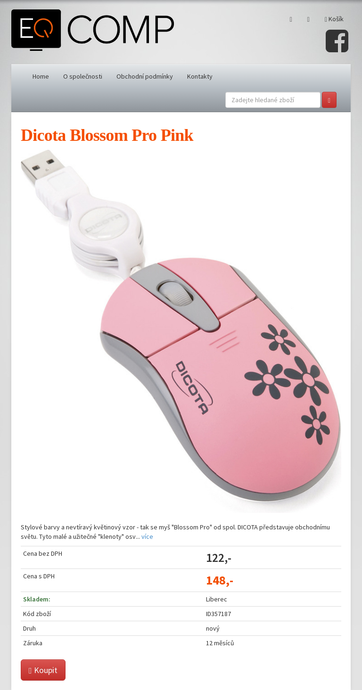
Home (41, 76)
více (147, 536)
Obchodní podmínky (144, 76)
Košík (334, 19)
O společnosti (82, 76)
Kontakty (200, 76)
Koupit (43, 670)
